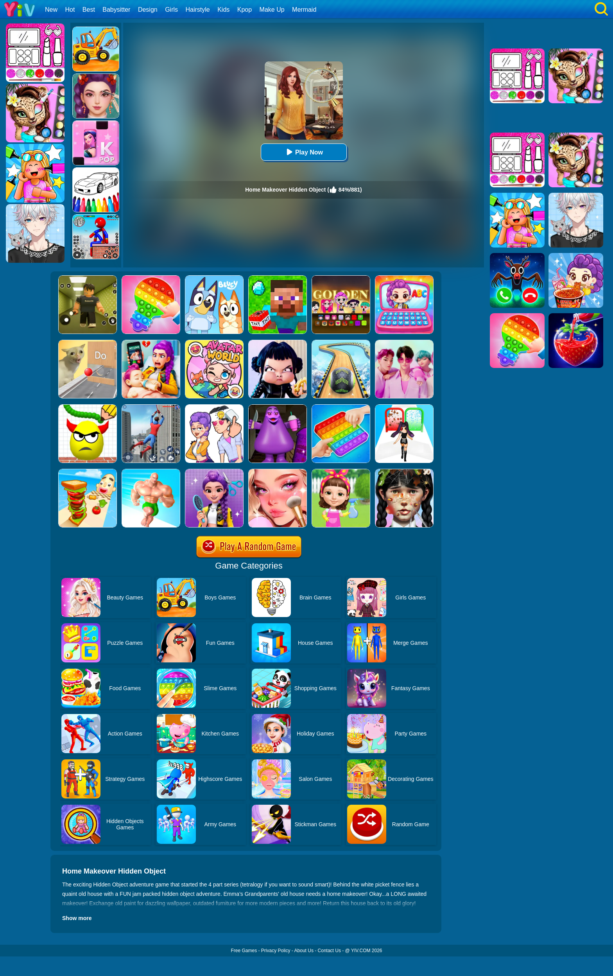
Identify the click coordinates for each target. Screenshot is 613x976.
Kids (223, 9)
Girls (171, 9)
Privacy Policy (275, 950)
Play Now (303, 152)
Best (88, 9)
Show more (76, 918)
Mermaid (304, 9)
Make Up (272, 9)
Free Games (244, 950)
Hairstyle (198, 9)
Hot (70, 9)
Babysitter (116, 9)
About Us (304, 950)
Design (148, 9)
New (51, 9)
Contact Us (329, 950)
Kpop (244, 9)
